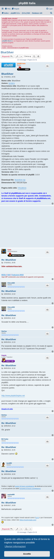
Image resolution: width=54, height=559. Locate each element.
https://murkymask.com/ (28, 520)
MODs (3, 275)
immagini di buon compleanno (29, 488)
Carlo (9, 250)
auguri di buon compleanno (24, 486)
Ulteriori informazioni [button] (15, 546)
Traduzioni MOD (18, 275)
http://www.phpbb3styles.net (13, 395)
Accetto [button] (27, 554)
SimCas (4, 331)
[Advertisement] (27, 227)
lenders (12, 83)
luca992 (9, 463)
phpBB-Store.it (7, 41)
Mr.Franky (4, 439)
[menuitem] (8, 8)
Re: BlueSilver (8, 260)
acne (37, 517)
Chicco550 (11, 283)
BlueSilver (7, 52)
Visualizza (22, 188)
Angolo (3, 355)
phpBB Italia (21, 63)
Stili (8, 275)
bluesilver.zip (20, 180)
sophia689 (11, 494)
